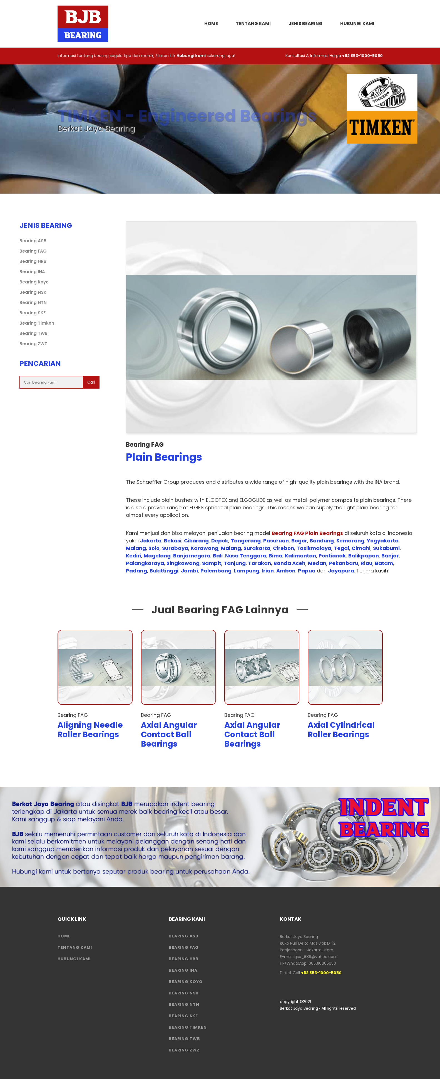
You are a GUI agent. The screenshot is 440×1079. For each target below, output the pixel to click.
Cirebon (283, 548)
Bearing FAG (33, 251)
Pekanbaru (343, 563)
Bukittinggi (164, 570)
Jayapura (341, 570)
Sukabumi (386, 548)
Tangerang (246, 540)
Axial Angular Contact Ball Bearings (169, 734)
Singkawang (183, 563)
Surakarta (256, 548)
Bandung (322, 540)
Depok (219, 540)
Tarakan (259, 563)
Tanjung (235, 563)
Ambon (285, 570)
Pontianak (332, 555)
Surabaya (175, 548)
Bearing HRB (32, 261)
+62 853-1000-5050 (362, 55)
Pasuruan (276, 540)
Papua (306, 570)
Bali (218, 555)
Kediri (133, 555)
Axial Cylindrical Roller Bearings (341, 730)
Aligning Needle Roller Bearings (90, 730)
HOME (211, 23)
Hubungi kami (191, 55)
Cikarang (196, 540)
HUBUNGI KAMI (74, 959)
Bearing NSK (32, 292)
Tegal (341, 548)
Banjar (390, 555)
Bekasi (173, 540)
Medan (317, 563)
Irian (268, 570)
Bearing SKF (32, 313)
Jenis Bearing (305, 23)
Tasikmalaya (314, 548)
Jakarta (150, 540)
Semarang (350, 540)
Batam (384, 563)
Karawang (204, 548)
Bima (275, 555)
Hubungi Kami (357, 23)
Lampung (246, 570)
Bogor (299, 540)
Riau (366, 563)
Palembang (216, 570)
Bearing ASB (32, 241)
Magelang (157, 555)
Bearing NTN (33, 302)
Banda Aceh (289, 563)
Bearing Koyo (34, 282)
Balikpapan (363, 555)
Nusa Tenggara (245, 555)
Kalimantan (300, 555)
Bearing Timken (36, 323)
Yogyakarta (383, 540)
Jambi (189, 570)
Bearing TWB (33, 333)
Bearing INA (32, 272)
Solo (154, 548)
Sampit (211, 563)
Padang (136, 570)
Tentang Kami (253, 23)
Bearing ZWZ (33, 344)
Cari (91, 382)
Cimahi (361, 548)
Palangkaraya (145, 563)
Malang (136, 548)
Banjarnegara (191, 555)
